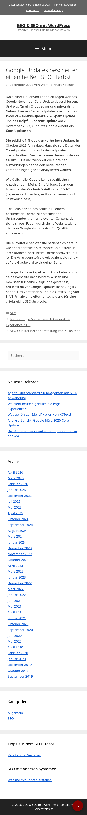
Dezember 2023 (20, 548)
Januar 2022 (17, 594)
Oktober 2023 (18, 559)
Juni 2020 (15, 635)
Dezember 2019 (20, 664)
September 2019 (20, 676)
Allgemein (15, 713)
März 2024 (16, 536)
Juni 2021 (15, 600)
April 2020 (15, 647)
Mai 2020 (15, 641)
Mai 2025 (15, 507)
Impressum (32, 10)
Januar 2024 (17, 542)
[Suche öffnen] (77, 805)
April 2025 (15, 513)
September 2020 (20, 629)
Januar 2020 (17, 659)
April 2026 (15, 472)
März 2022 (16, 589)
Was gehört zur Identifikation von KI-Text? (39, 414)
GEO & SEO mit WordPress (43, 25)
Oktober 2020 (18, 624)
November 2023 (20, 554)
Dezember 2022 (20, 583)
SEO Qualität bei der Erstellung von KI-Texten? (45, 330)
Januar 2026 (17, 490)
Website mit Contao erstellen (30, 780)
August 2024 (17, 530)
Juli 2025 (14, 501)
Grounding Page (53, 10)
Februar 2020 (18, 653)
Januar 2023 (17, 577)
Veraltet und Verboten (24, 755)
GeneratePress (43, 809)
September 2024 (20, 524)
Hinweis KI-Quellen (65, 4)
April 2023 (15, 565)
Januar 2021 (17, 618)
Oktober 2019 (18, 670)
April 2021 (15, 612)
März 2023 (16, 571)
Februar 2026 (18, 484)
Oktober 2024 (18, 519)
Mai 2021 (15, 606)
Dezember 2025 (20, 495)
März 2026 (16, 478)
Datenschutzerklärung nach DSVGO (29, 4)
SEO (13, 313)
